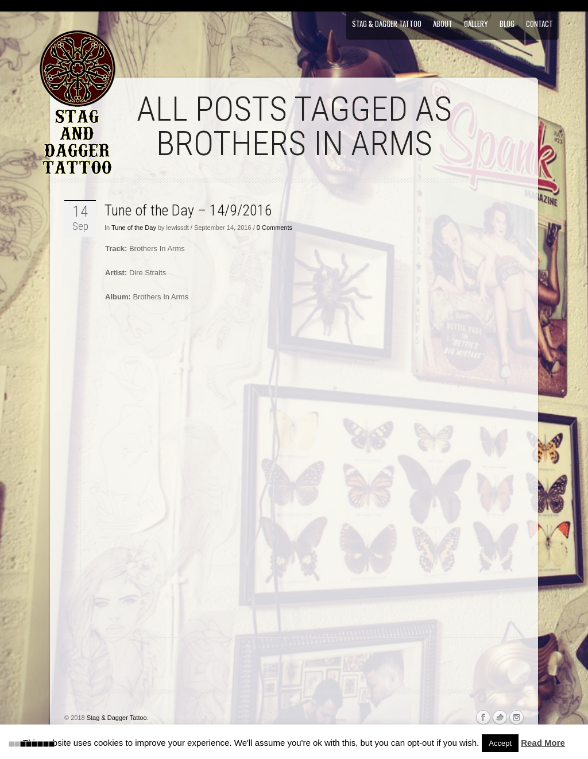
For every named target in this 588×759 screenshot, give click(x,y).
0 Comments (274, 227)
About (442, 23)
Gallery (476, 23)
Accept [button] (500, 743)
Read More (543, 743)
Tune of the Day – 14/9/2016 (188, 210)
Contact (539, 23)
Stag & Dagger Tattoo (386, 23)
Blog (507, 23)
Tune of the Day (133, 227)
